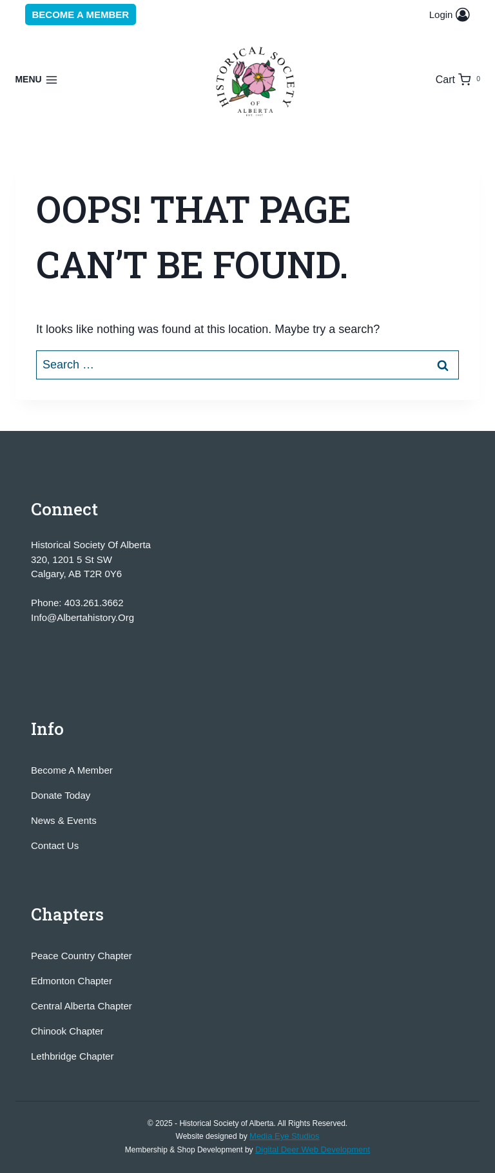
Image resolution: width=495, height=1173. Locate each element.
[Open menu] (36, 80)
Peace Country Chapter (81, 955)
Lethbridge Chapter (72, 1056)
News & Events (64, 820)
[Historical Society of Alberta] (256, 82)
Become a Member (81, 14)
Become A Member (72, 770)
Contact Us (55, 845)
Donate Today (60, 795)
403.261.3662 (94, 602)
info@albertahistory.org (82, 617)
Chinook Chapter (67, 1030)
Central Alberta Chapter (81, 1005)
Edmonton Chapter (71, 980)
